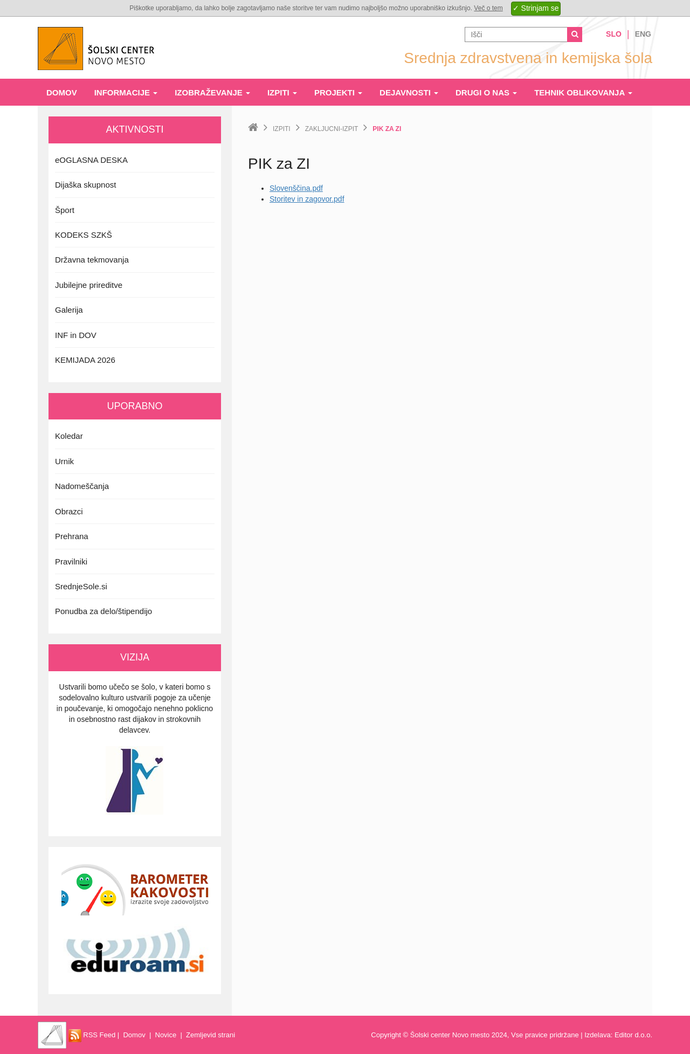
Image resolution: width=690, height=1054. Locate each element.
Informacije (126, 92)
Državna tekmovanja (92, 259)
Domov (61, 92)
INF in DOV (75, 335)
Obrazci (69, 511)
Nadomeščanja (82, 486)
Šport (64, 210)
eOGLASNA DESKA (91, 159)
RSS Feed (92, 1035)
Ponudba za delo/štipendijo (103, 611)
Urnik (64, 461)
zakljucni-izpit (331, 129)
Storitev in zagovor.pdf (307, 199)
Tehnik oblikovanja (583, 92)
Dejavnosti (409, 92)
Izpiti (282, 92)
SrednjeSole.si (81, 586)
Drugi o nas (486, 92)
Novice (166, 1035)
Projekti (338, 92)
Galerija (69, 309)
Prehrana (71, 536)
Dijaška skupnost (85, 184)
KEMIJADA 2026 (85, 359)
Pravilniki (71, 561)
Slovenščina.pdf (296, 188)
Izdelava (597, 1035)
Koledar (69, 435)
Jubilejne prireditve (88, 285)
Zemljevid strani (210, 1035)
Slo (614, 34)
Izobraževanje (212, 92)
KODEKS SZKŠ (83, 234)
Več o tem (488, 8)
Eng (643, 34)
